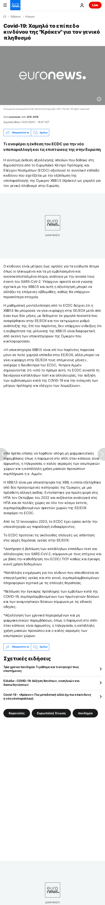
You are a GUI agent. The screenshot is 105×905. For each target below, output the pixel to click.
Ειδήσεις (16, 16)
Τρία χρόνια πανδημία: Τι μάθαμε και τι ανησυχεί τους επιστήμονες (41, 669)
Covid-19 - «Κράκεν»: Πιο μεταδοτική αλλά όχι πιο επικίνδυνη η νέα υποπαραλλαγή (47, 696)
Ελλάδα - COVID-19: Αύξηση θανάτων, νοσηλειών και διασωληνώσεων (41, 682)
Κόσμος (30, 16)
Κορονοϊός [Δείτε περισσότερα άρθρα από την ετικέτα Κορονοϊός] (17, 713)
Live (95, 5)
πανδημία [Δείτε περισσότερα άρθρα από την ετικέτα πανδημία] (85, 713)
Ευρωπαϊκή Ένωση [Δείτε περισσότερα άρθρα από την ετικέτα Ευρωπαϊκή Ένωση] (51, 713)
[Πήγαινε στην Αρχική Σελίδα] (15, 5)
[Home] (4, 16)
